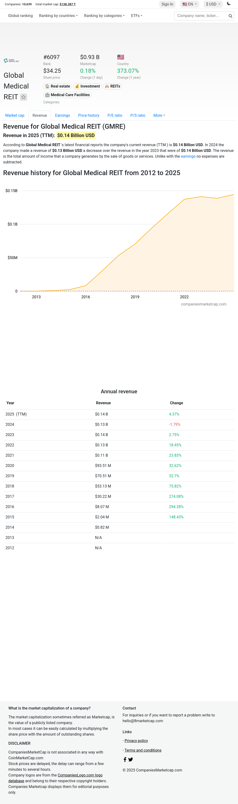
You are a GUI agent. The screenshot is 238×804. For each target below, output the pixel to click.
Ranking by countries (57, 15)
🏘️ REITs (112, 86)
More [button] (157, 115)
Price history (88, 115)
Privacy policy (136, 740)
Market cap (14, 115)
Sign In (167, 4)
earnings (188, 156)
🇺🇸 (188, 4)
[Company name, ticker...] (204, 15)
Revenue (40, 115)
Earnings (62, 115)
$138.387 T (68, 4)
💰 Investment (87, 86)
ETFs (135, 15)
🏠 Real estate (57, 86)
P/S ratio (137, 115)
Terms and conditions (143, 750)
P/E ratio (115, 115)
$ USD (211, 4)
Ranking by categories (103, 15)
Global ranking (20, 15)
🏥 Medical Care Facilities (67, 95)
